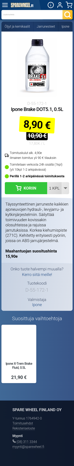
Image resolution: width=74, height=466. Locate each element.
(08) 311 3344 (27, 442)
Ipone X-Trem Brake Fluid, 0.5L (19, 366)
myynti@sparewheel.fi (28, 447)
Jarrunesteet (46, 26)
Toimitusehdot (22, 423)
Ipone (65, 26)
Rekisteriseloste (23, 428)
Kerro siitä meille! (37, 274)
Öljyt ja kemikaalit (17, 26)
